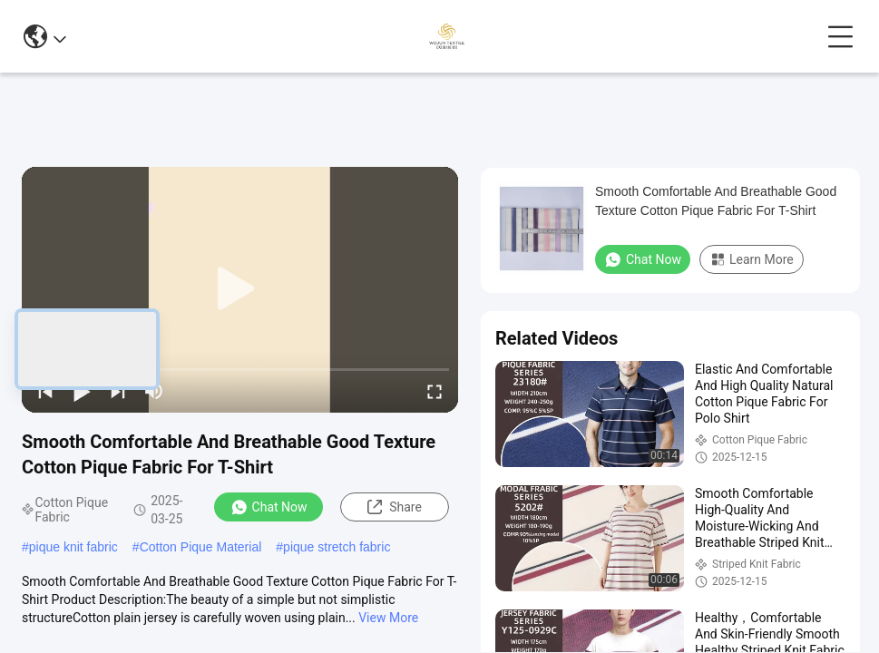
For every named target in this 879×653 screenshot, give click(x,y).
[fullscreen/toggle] (434, 390)
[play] (240, 289)
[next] (118, 390)
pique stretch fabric (336, 547)
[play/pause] (81, 390)
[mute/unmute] (154, 390)
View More (388, 617)
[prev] (45, 390)
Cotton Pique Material (201, 547)
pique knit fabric (73, 547)
